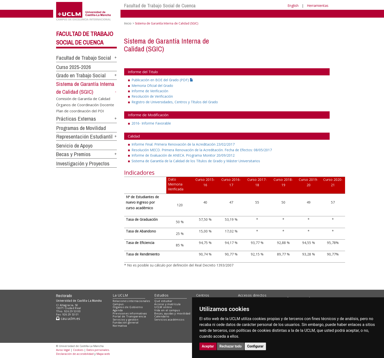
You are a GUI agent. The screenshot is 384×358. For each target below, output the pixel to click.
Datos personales (97, 350)
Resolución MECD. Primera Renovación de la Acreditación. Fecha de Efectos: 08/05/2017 (202, 150)
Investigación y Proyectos (82, 163)
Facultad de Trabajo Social (83, 57)
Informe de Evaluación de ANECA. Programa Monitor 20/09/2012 (183, 155)
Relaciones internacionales (131, 301)
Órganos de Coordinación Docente (85, 104)
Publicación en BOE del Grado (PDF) (162, 80)
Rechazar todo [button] (230, 346)
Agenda (118, 310)
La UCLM (120, 295)
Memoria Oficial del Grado (152, 85)
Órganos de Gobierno (128, 307)
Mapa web (103, 354)
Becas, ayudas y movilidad (172, 313)
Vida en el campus (167, 310)
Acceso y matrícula (167, 304)
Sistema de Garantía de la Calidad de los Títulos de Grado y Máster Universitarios (196, 161)
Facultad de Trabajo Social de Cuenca (160, 5)
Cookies (78, 350)
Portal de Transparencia (129, 316)
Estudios (161, 295)
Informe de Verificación (150, 91)
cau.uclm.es (68, 318)
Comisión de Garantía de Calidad (83, 98)
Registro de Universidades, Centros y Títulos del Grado (175, 102)
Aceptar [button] (208, 346)
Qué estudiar (163, 301)
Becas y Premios (73, 154)
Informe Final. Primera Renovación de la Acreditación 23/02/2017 (183, 144)
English (293, 5)
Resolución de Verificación (152, 96)
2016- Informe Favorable (151, 123)
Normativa (120, 325)
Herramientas (317, 5)
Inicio (128, 23)
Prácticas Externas (76, 118)
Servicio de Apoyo (74, 145)
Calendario (161, 316)
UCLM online (163, 307)
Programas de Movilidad (81, 128)
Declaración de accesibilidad (75, 354)
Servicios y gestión (125, 319)
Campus (118, 304)
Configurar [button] (255, 346)
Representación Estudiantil (84, 136)
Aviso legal (63, 350)
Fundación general (126, 322)
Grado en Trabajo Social (81, 75)
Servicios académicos (169, 319)
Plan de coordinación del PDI (80, 110)
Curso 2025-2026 (73, 67)
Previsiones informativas (130, 313)
